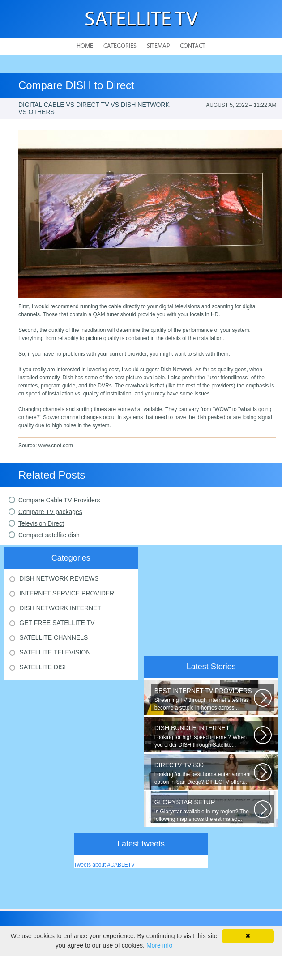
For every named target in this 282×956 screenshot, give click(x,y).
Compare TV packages (50, 511)
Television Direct (41, 523)
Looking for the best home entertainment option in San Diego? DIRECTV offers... (204, 773)
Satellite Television (54, 652)
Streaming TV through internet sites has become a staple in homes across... (204, 699)
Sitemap (158, 46)
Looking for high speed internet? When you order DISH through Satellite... (204, 736)
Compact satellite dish (49, 535)
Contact (192, 46)
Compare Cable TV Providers (59, 500)
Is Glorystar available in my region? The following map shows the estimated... (204, 810)
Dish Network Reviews (58, 578)
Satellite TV (141, 20)
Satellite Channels (53, 637)
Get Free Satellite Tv (56, 622)
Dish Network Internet (60, 608)
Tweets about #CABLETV (104, 865)
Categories (120, 46)
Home (85, 46)
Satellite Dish (43, 667)
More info (159, 945)
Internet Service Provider (66, 593)
